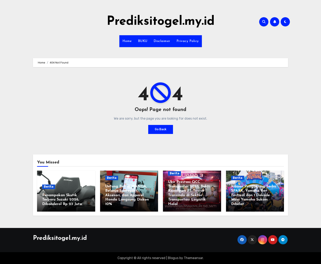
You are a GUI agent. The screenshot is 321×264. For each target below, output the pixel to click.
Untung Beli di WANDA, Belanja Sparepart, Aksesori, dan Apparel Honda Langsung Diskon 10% (127, 195)
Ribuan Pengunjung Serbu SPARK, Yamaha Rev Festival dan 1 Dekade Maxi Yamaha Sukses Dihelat (253, 195)
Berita (48, 186)
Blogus (173, 258)
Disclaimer (162, 41)
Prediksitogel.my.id (161, 22)
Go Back (160, 129)
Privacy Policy (187, 41)
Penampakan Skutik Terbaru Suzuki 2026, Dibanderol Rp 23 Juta (62, 199)
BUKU (142, 41)
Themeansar (193, 258)
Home (127, 41)
